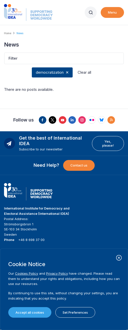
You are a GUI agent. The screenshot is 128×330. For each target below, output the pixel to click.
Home (7, 33)
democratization (50, 72)
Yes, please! (108, 143)
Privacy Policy (57, 273)
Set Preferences (75, 312)
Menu (112, 12)
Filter (13, 58)
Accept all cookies (30, 312)
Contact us (78, 165)
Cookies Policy (26, 273)
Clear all (84, 72)
